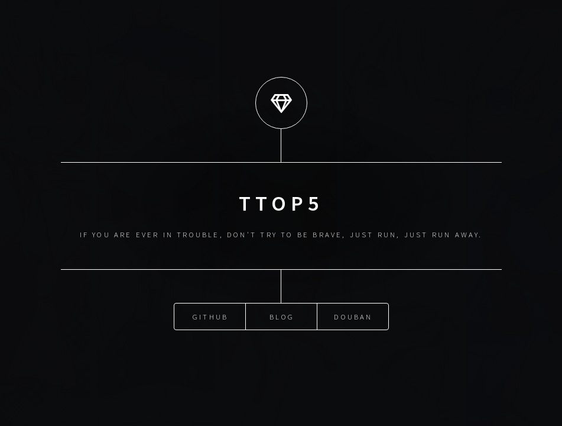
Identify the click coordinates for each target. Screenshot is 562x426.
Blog (281, 316)
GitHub (210, 316)
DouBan (353, 316)
